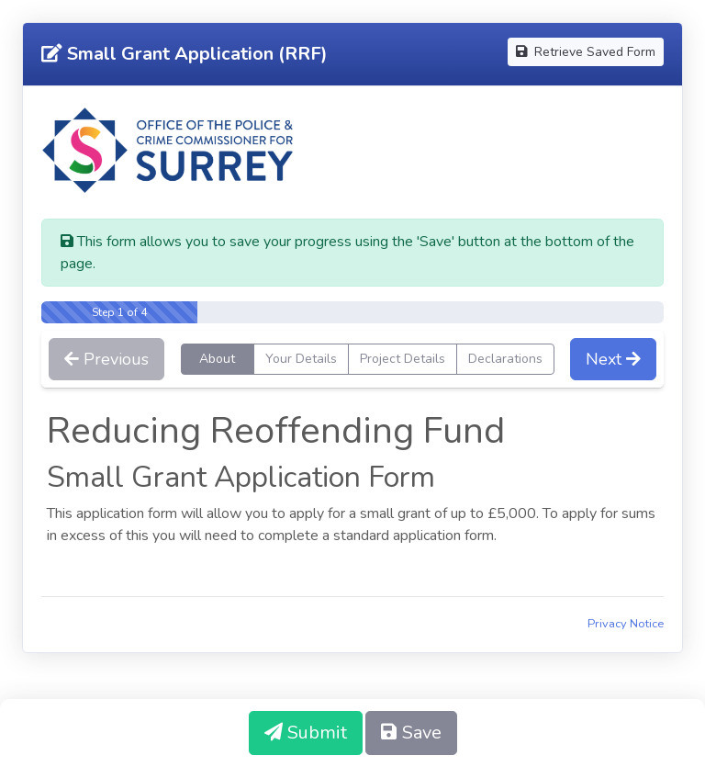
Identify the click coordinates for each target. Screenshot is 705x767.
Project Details (402, 358)
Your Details (301, 358)
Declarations (505, 358)
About (217, 358)
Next (613, 359)
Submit (305, 732)
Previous (106, 359)
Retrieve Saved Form (585, 52)
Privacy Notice (626, 623)
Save (411, 732)
